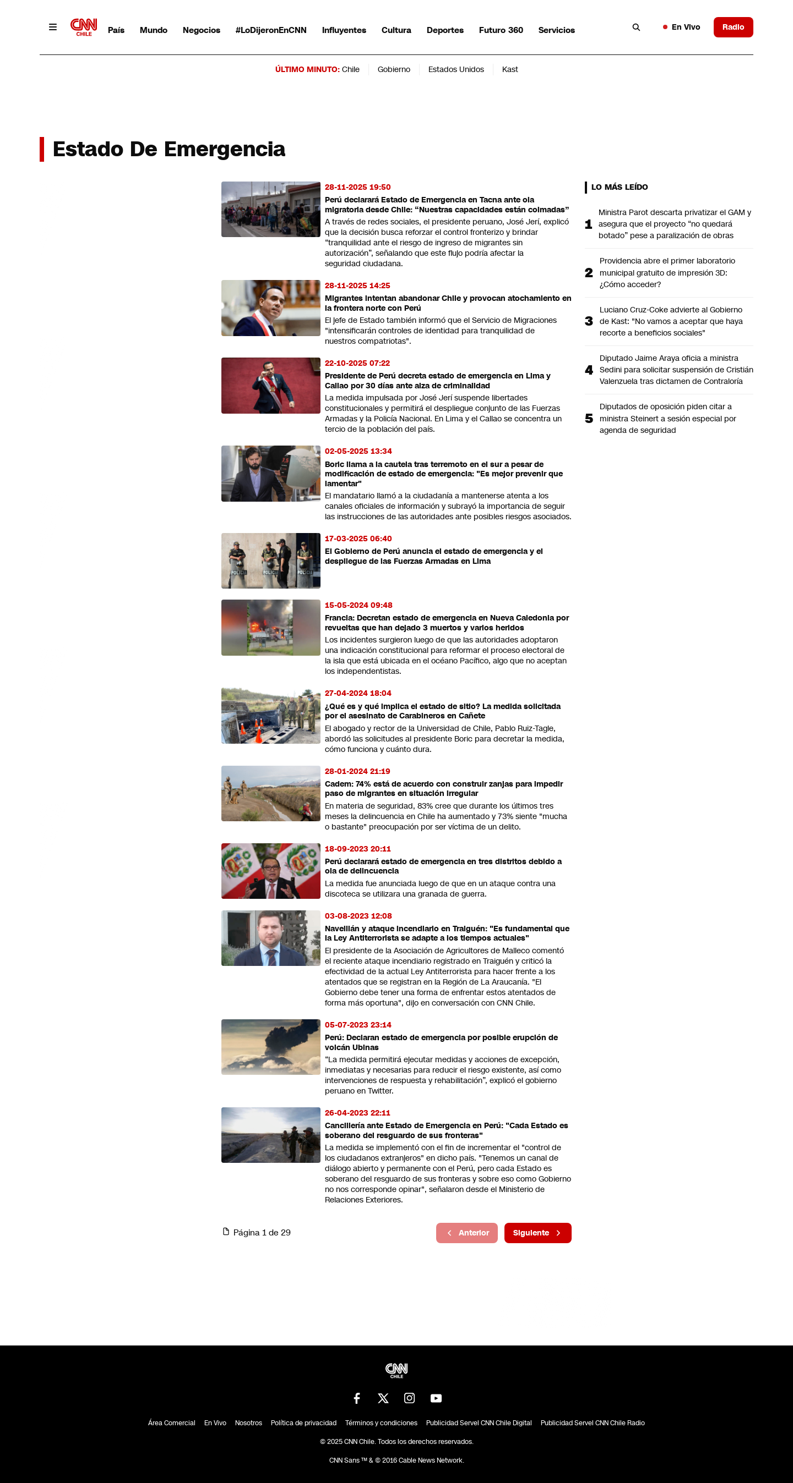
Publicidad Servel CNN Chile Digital (479, 1423)
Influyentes (344, 30)
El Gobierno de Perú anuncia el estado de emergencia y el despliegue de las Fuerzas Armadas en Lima (434, 556)
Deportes (445, 30)
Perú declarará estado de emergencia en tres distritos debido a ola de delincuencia (443, 866)
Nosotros (248, 1423)
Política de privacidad (303, 1423)
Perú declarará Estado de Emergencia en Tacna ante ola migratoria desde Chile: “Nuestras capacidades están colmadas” (447, 205)
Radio (734, 26)
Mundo (153, 30)
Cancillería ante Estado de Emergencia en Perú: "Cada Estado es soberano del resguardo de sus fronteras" (446, 1131)
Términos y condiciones (381, 1423)
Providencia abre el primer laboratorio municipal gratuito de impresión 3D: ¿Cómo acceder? (667, 272)
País (116, 30)
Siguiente (538, 1232)
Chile (351, 69)
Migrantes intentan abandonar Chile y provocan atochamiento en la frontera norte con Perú (448, 303)
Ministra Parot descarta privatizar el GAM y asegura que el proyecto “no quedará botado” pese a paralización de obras (675, 224)
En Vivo (681, 26)
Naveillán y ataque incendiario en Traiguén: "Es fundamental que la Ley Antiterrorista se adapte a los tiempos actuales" (447, 934)
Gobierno (394, 69)
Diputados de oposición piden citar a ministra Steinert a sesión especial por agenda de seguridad (668, 418)
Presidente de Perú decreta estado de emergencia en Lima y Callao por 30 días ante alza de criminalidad (438, 381)
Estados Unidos (456, 69)
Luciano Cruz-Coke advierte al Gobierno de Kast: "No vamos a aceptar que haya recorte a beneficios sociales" (671, 321)
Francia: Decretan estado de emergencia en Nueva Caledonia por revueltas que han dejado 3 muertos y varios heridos (447, 623)
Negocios (201, 30)
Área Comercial (171, 1423)
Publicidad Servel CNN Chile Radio (593, 1423)
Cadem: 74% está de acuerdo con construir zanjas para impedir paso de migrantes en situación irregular (444, 789)
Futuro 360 (501, 30)
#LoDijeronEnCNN (271, 30)
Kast (510, 69)
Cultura (396, 30)
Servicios (557, 30)
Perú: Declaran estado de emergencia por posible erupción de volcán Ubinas (441, 1042)
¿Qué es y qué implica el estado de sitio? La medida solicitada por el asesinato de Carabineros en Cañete (443, 711)
